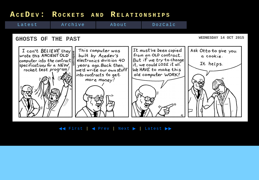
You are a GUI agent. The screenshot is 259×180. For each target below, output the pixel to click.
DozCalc (164, 25)
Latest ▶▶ (167, 129)
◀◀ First (73, 129)
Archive (73, 25)
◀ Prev (105, 129)
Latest (28, 25)
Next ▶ (133, 129)
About (118, 25)
